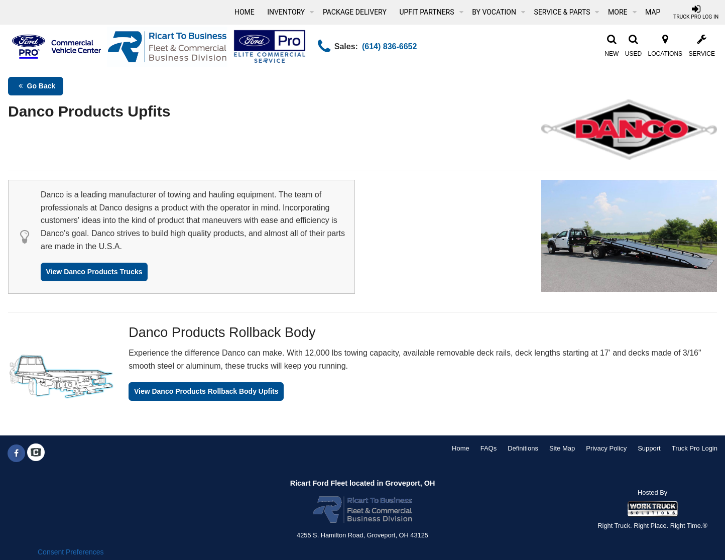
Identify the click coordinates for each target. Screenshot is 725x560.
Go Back (36, 86)
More (622, 12)
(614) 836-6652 (389, 46)
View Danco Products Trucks (94, 272)
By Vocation (498, 12)
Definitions (523, 448)
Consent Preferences (71, 552)
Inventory (290, 12)
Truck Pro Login (694, 448)
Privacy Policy (606, 448)
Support (649, 448)
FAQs (488, 448)
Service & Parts (566, 12)
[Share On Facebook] (16, 454)
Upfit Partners (431, 12)
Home (244, 12)
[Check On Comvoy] (36, 454)
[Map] (653, 12)
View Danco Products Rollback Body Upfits (206, 391)
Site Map (562, 448)
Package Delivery (355, 12)
